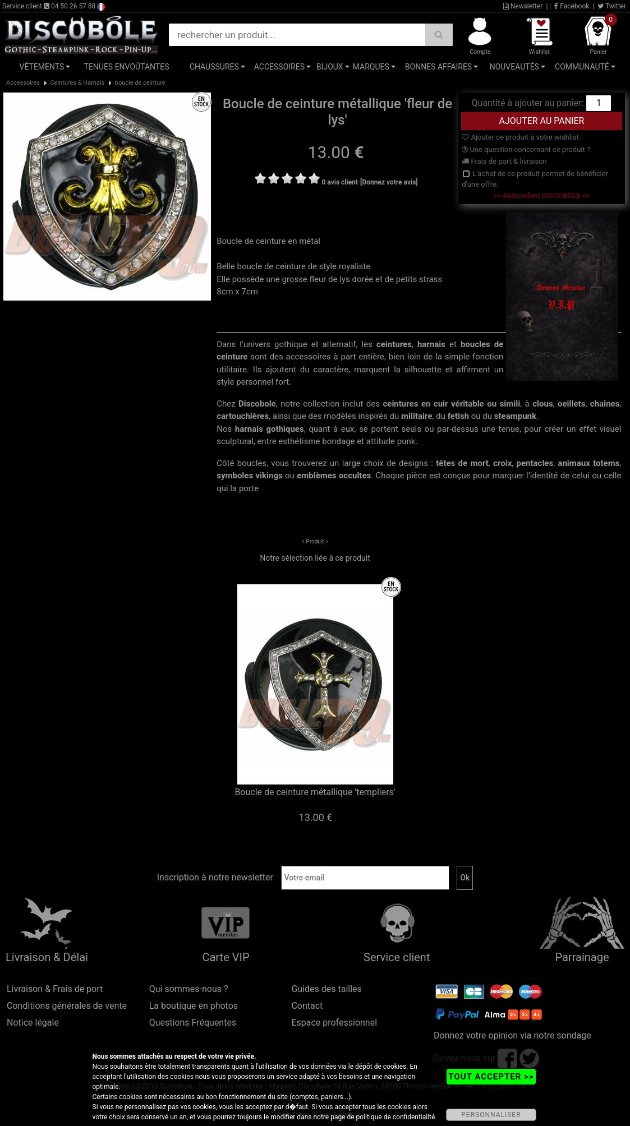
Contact (307, 1005)
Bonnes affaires (438, 66)
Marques (371, 66)
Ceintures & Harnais (77, 82)
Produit (315, 541)
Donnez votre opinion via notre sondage (512, 1035)
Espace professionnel (334, 1022)
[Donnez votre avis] (389, 182)
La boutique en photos (193, 1005)
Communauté (582, 66)
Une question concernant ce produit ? (526, 149)
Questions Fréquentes (193, 1022)
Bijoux (329, 66)
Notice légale (33, 1022)
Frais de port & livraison (504, 161)
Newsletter (523, 6)
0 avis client (339, 182)
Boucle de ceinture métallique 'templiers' (314, 792)
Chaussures (214, 66)
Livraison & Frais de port (55, 989)
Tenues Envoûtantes (126, 66)
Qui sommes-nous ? (188, 989)
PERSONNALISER (491, 1115)
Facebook (571, 6)
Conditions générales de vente (67, 1005)
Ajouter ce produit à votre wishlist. (521, 137)
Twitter (611, 6)
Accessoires (279, 66)
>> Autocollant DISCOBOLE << (542, 195)
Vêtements (42, 66)
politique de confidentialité (395, 1117)
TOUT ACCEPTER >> (491, 1077)
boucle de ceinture (140, 82)
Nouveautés (514, 66)
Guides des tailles (326, 989)
